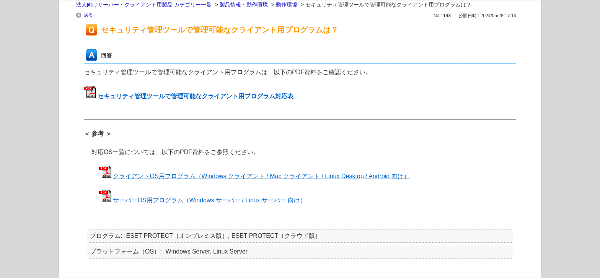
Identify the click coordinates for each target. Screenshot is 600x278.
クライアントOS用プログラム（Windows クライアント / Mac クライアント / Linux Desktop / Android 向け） (261, 176)
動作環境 (286, 5)
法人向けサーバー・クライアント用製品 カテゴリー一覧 (144, 5)
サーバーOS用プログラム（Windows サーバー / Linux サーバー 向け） (209, 200)
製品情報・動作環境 (244, 5)
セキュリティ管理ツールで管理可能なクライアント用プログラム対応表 (195, 96)
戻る (88, 15)
